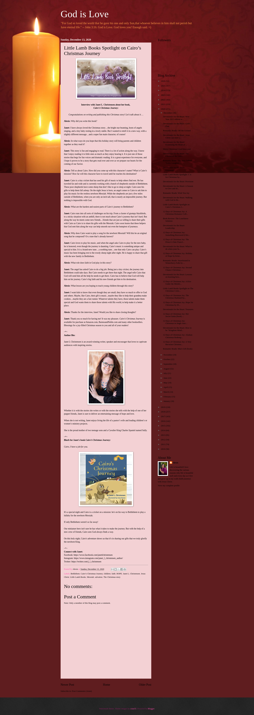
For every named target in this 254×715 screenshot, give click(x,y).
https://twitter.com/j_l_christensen (86, 561)
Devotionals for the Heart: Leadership (174, 226)
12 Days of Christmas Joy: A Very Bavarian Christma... (177, 343)
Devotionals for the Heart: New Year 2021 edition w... (176, 118)
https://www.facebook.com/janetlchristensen (93, 555)
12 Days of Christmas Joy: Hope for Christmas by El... (178, 303)
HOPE (119, 574)
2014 (163, 430)
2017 (163, 416)
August (166, 369)
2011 (163, 444)
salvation (98, 577)
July (165, 373)
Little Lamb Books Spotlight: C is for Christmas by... (177, 175)
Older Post (145, 684)
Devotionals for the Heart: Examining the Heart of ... (175, 143)
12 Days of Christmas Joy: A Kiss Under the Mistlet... (177, 282)
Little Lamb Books (78, 577)
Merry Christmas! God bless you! (177, 149)
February (167, 397)
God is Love (85, 14)
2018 (163, 412)
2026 (163, 81)
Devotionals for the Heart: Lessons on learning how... (177, 275)
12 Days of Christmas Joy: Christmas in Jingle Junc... (175, 322)
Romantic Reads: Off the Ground (177, 130)
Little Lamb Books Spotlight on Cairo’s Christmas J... (176, 205)
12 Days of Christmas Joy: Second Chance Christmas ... (177, 268)
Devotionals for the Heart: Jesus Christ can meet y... (176, 136)
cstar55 (133, 709)
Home (106, 684)
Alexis (175, 463)
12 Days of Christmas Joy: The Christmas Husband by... (176, 296)
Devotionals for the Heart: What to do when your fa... (177, 247)
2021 (163, 104)
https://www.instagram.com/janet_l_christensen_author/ (98, 558)
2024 (163, 90)
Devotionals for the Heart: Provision (178, 181)
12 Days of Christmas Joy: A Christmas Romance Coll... (175, 212)
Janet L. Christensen (131, 574)
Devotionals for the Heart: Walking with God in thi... (177, 198)
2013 (163, 435)
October (167, 359)
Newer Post (67, 684)
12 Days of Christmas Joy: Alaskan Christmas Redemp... (177, 336)
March (166, 392)
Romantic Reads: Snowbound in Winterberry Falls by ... (176, 261)
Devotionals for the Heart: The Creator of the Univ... (176, 155)
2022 (163, 100)
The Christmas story (112, 577)
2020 (163, 109)
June (165, 378)
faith (113, 574)
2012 (163, 440)
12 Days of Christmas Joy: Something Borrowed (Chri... (176, 233)
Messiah (90, 577)
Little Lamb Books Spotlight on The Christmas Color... (178, 289)
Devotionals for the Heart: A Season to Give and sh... (178, 187)
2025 (163, 86)
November (168, 355)
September (168, 364)
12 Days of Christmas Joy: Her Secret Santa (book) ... (176, 315)
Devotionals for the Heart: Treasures (178, 309)
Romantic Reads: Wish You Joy (176, 193)
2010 (163, 449)
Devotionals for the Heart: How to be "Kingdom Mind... (177, 329)
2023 (163, 95)
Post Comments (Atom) (82, 691)
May (165, 383)
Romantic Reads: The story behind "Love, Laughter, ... (177, 161)
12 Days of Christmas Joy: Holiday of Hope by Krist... (177, 254)
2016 (163, 421)
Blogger (151, 709)
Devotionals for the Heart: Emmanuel (174, 168)
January (166, 401)
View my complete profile (169, 485)
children (107, 574)
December (168, 113)
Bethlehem (75, 574)
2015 (163, 426)
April (165, 387)
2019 (163, 407)
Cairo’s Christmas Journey (92, 574)
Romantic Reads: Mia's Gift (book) (177, 349)
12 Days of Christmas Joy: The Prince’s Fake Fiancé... (176, 240)
